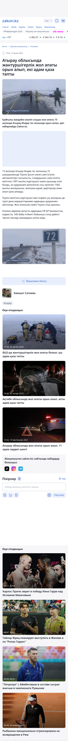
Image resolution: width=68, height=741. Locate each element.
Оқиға (30, 27)
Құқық (39, 27)
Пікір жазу (59, 495)
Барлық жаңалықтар (18, 46)
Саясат (5, 27)
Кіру (64, 478)
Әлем (13, 27)
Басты (4, 46)
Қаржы (22, 27)
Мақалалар (49, 27)
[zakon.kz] (10, 20)
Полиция (34, 46)
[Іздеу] (56, 20)
